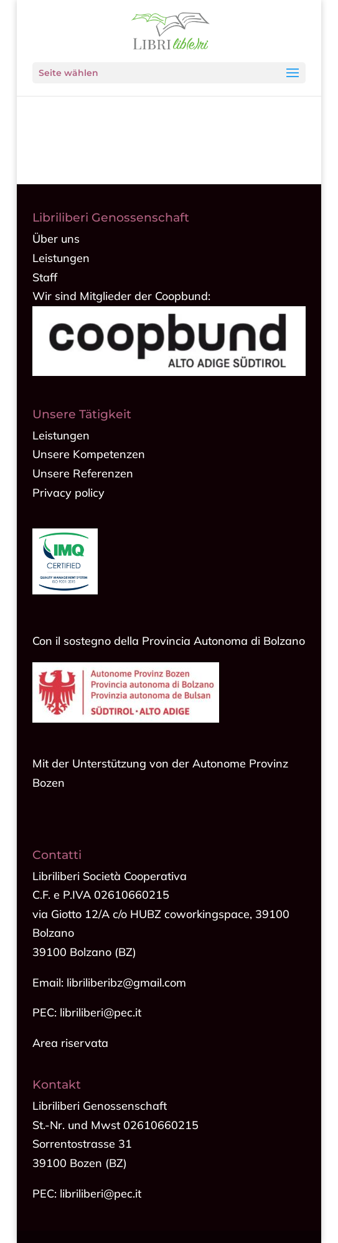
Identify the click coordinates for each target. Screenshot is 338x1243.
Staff (44, 277)
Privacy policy (68, 492)
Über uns (56, 239)
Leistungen (61, 258)
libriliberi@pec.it (100, 1193)
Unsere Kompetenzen (88, 454)
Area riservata (70, 1043)
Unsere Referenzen (82, 473)
